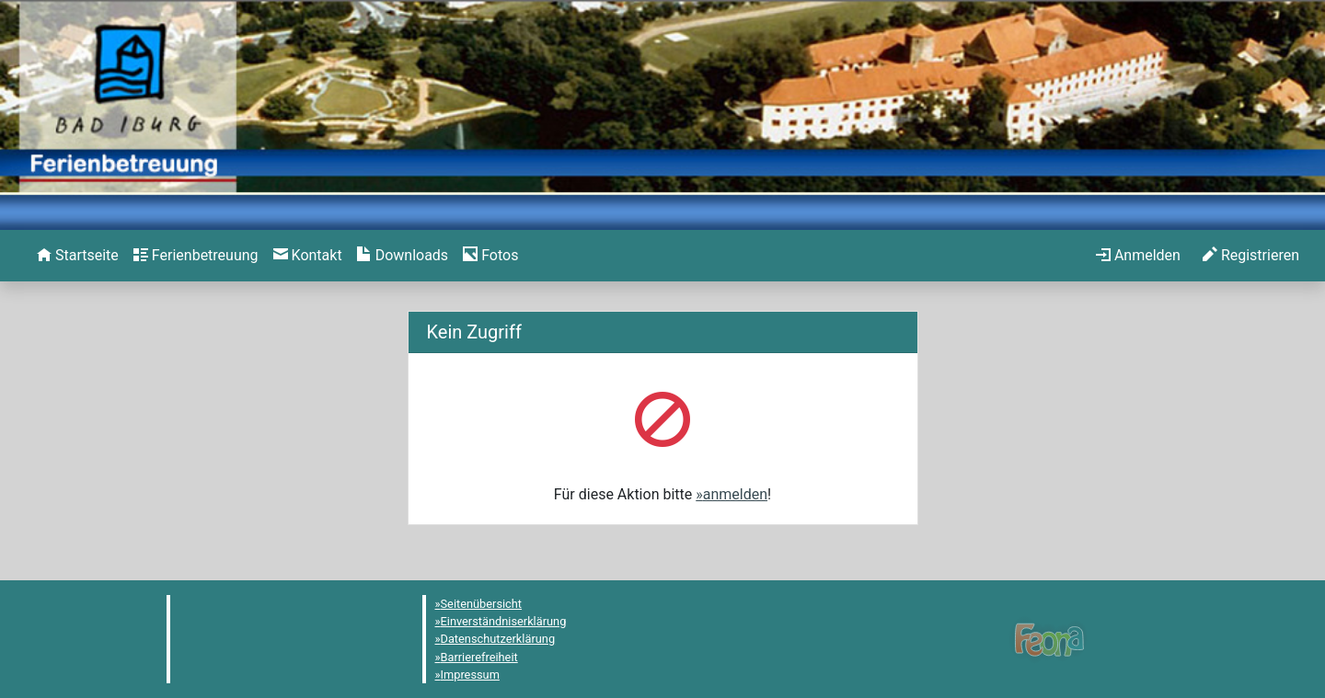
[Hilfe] (490, 255)
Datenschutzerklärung (498, 639)
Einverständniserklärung (504, 621)
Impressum (470, 674)
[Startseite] (77, 255)
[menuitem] (77, 255)
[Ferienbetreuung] (196, 255)
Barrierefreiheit (479, 657)
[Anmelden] (1138, 255)
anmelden (735, 494)
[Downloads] (402, 255)
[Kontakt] (308, 255)
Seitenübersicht (482, 604)
